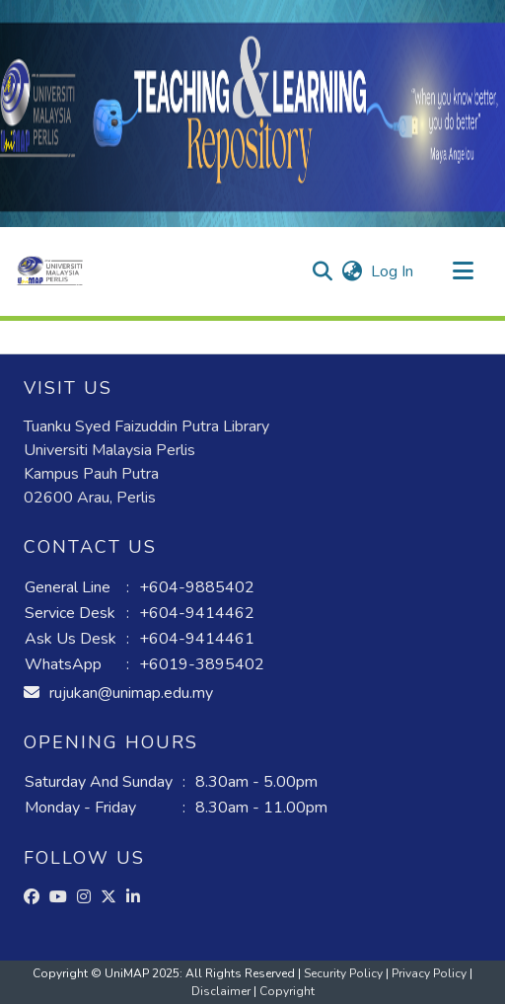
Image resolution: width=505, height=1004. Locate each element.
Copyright (287, 991)
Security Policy (345, 973)
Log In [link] (393, 271)
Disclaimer (222, 991)
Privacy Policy (430, 973)
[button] (50, 271)
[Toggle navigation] (462, 271)
